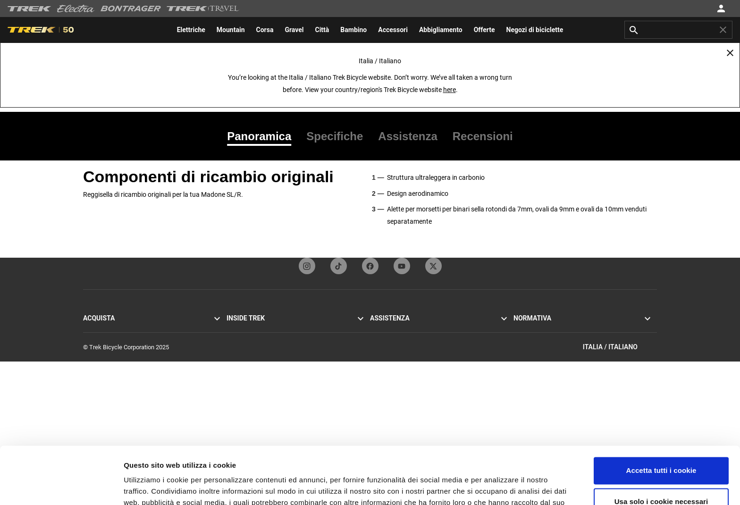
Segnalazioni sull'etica (542, 364)
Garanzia (381, 364)
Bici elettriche (101, 364)
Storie (234, 330)
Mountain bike (101, 341)
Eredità (236, 352)
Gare (233, 375)
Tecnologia (241, 364)
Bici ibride (96, 352)
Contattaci (383, 341)
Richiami (524, 352)
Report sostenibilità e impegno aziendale (280, 386)
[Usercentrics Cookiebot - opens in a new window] (61, 487)
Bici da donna (101, 386)
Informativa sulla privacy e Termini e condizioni (575, 330)
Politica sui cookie (537, 341)
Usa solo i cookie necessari (661, 448)
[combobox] (678, 30)
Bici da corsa (100, 330)
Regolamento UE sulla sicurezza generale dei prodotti (583, 375)
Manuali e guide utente (400, 386)
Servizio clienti (389, 330)
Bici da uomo (100, 375)
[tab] (263, 136)
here (449, 89)
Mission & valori (248, 341)
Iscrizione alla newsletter (403, 352)
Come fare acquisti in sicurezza (411, 375)
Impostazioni (146, 486)
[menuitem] (191, 29)
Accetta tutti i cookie (661, 417)
